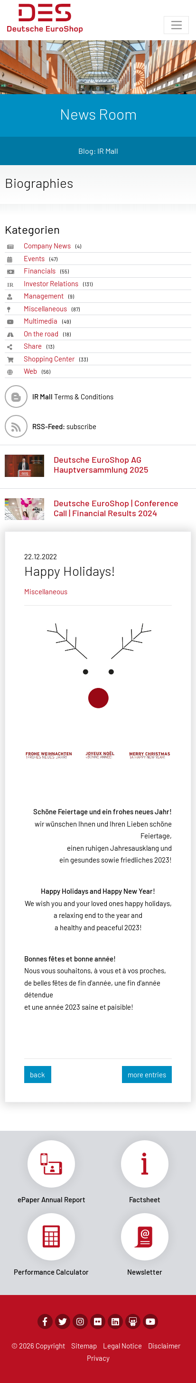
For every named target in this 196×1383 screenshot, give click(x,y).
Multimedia (49, 321)
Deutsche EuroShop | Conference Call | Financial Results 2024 (116, 508)
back (37, 1074)
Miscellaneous (53, 308)
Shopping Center (57, 358)
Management (50, 295)
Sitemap (84, 1345)
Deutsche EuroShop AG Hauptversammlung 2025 (101, 464)
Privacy (98, 1358)
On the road (49, 333)
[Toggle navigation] (176, 25)
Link (51, 1172)
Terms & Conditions (72, 396)
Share (40, 346)
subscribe (64, 426)
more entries (147, 1074)
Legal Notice (122, 1345)
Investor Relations (60, 283)
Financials (48, 270)
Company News (54, 245)
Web (39, 371)
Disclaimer (164, 1345)
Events (42, 258)
